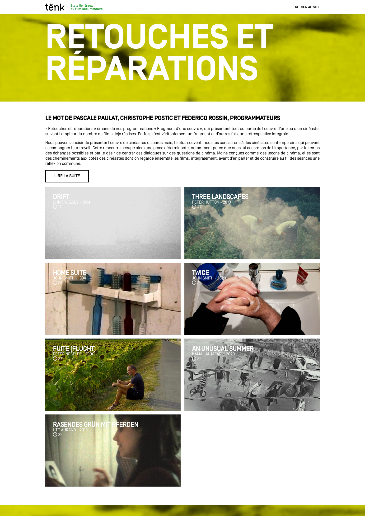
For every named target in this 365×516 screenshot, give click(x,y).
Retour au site (307, 7)
